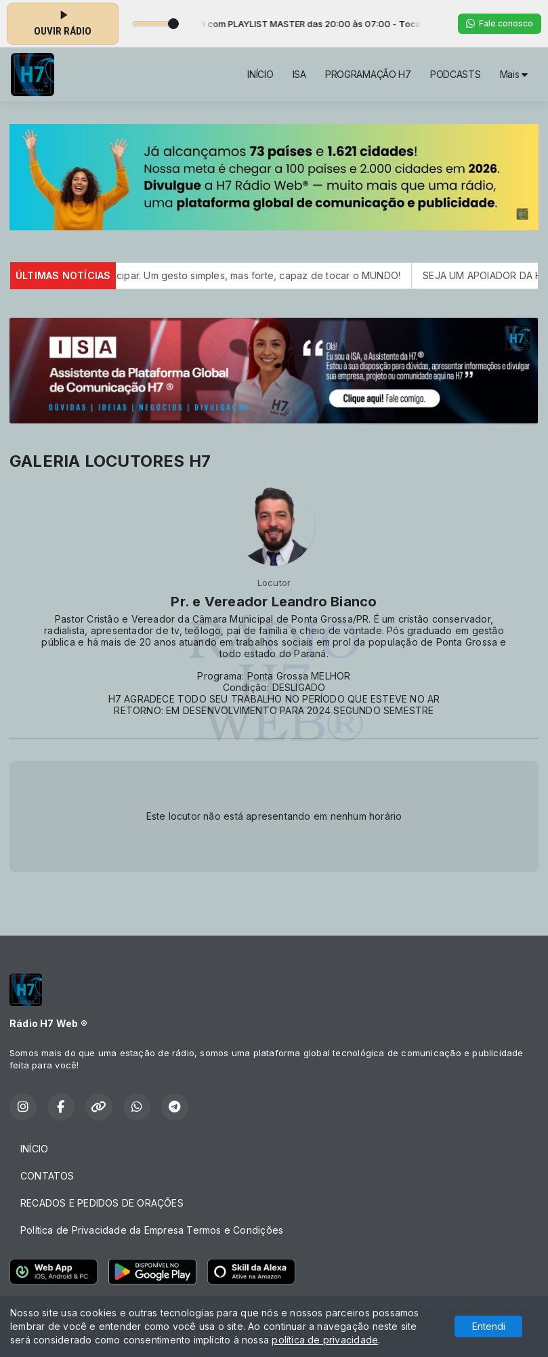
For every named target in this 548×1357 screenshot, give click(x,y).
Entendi (488, 1326)
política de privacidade (325, 1339)
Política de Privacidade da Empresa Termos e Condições (151, 1230)
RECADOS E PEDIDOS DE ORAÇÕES (102, 1203)
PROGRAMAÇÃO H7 (368, 74)
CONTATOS (47, 1176)
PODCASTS (455, 74)
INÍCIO (260, 74)
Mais (514, 74)
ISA (299, 74)
